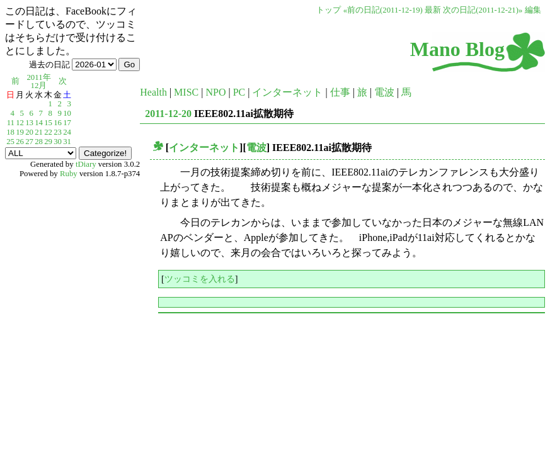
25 (10, 141)
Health (153, 92)
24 (67, 132)
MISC (186, 92)
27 (29, 141)
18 (10, 132)
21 (39, 132)
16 (58, 122)
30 (58, 141)
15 (48, 122)
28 (39, 141)
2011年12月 (38, 81)
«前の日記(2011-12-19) (383, 10)
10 (67, 113)
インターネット (287, 92)
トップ (328, 10)
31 (67, 141)
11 (10, 122)
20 (29, 132)
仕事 (340, 92)
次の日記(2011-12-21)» (482, 10)
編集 (533, 10)
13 (29, 122)
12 (20, 122)
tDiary (86, 164)
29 (48, 141)
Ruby (68, 173)
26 (20, 141)
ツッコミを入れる (199, 279)
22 (48, 132)
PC (239, 92)
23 (58, 132)
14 (39, 122)
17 (67, 122)
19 (20, 132)
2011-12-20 (168, 113)
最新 (433, 10)
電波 (384, 92)
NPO (215, 92)
